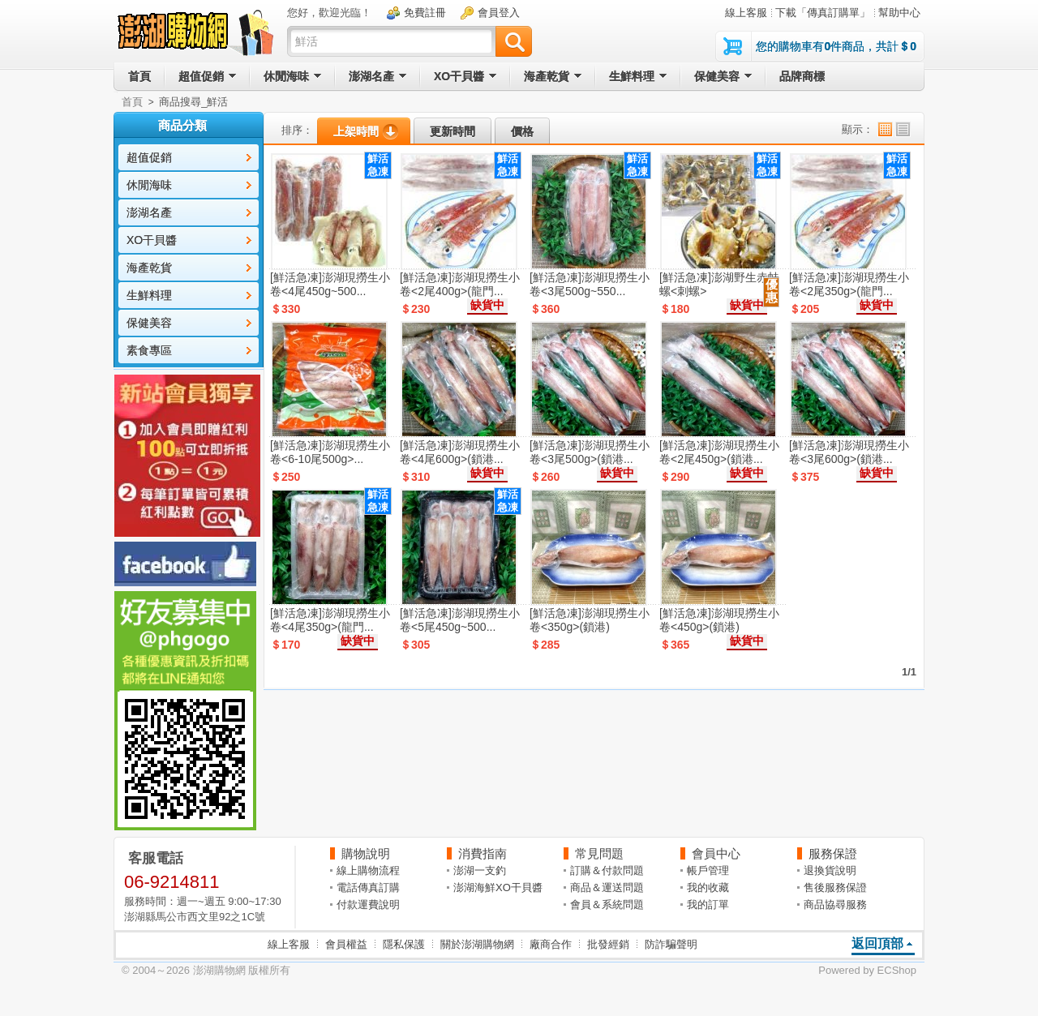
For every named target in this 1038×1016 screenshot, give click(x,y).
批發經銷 (608, 944)
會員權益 (346, 944)
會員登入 (499, 12)
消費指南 (482, 853)
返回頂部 (877, 943)
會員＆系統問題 (607, 904)
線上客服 (746, 12)
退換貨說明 (830, 870)
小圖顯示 (885, 129)
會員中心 (716, 853)
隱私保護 (404, 944)
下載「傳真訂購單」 (822, 12)
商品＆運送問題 (607, 887)
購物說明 (365, 853)
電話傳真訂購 (368, 887)
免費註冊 (425, 12)
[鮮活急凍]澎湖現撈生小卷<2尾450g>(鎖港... (719, 452)
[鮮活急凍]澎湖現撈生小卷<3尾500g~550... (590, 284)
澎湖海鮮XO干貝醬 (498, 887)
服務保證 (833, 853)
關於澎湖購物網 (477, 944)
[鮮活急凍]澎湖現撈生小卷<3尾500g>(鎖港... (590, 452)
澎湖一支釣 (479, 870)
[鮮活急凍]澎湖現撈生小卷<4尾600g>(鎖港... (460, 452)
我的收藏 (708, 887)
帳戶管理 (708, 870)
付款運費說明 (368, 904)
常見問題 (599, 853)
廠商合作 (551, 944)
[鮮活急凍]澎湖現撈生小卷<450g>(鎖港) (719, 620)
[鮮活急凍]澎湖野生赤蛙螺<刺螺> (719, 284)
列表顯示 (903, 129)
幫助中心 (899, 12)
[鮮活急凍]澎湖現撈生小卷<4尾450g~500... (330, 284)
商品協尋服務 (835, 904)
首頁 (132, 102)
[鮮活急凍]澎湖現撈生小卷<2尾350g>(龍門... (849, 284)
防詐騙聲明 (671, 944)
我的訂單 (708, 904)
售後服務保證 (835, 887)
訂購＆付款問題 (607, 870)
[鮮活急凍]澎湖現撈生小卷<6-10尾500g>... (330, 452)
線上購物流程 (368, 870)
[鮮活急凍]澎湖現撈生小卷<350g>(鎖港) (590, 620)
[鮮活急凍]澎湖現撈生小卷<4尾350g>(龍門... (330, 620)
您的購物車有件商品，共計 (836, 46)
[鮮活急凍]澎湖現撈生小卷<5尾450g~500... (460, 620)
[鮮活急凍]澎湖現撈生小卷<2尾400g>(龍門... (460, 284)
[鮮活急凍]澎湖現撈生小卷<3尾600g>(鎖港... (849, 452)
